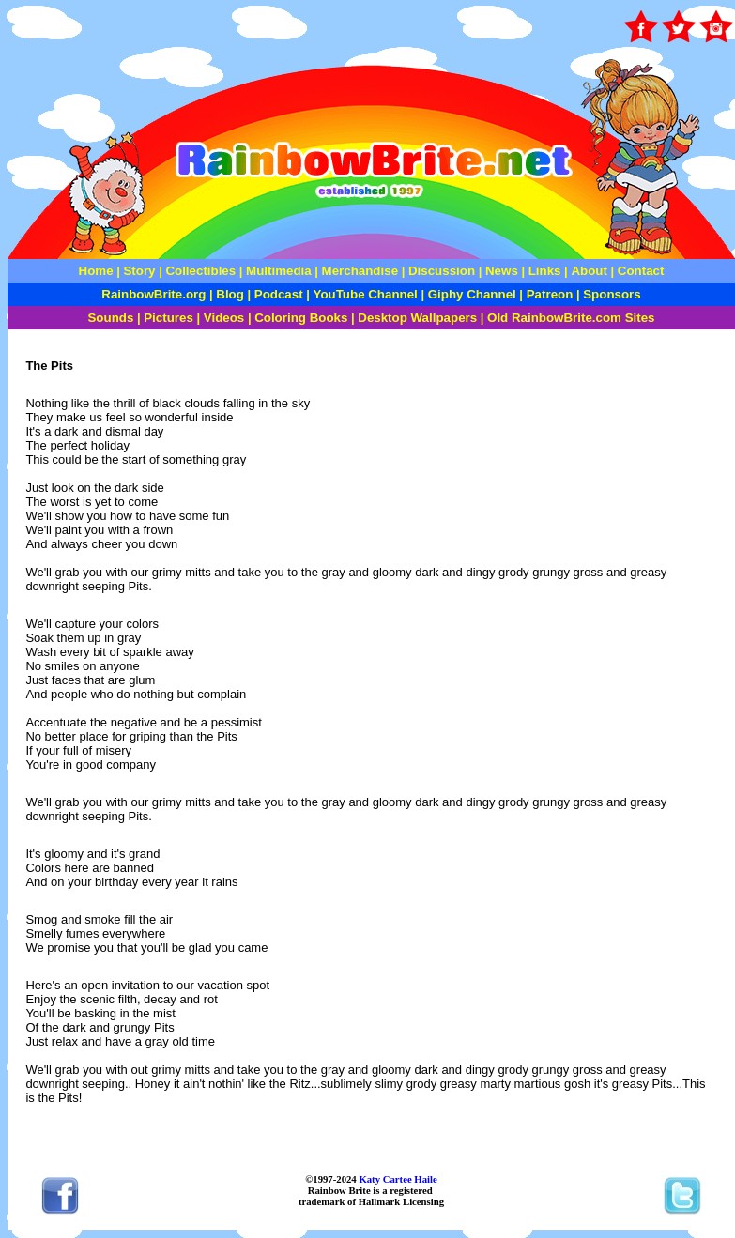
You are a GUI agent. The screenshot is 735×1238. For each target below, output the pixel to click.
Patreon (548, 294)
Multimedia (279, 271)
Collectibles (200, 271)
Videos (224, 318)
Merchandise (360, 271)
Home (96, 271)
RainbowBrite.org (153, 294)
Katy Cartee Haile (397, 1179)
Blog (230, 294)
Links (544, 271)
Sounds (110, 318)
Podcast (278, 294)
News (500, 271)
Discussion (441, 271)
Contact (641, 271)
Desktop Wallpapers (417, 318)
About (590, 271)
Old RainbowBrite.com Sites (570, 318)
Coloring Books (300, 318)
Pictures (170, 318)
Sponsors (611, 294)
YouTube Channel (366, 294)
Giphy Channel (472, 294)
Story (139, 271)
